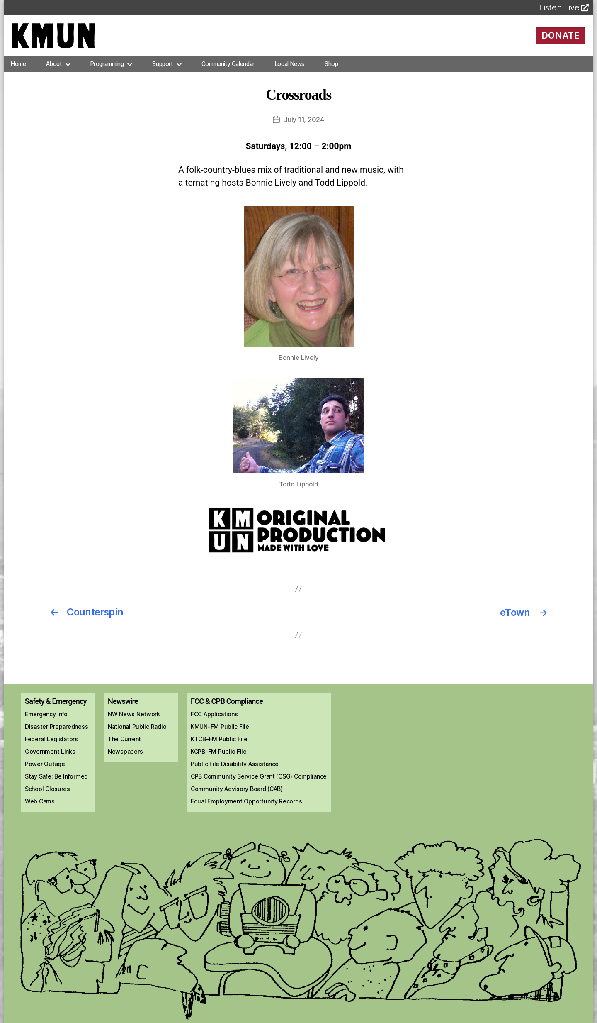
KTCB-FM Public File (219, 742)
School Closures (47, 792)
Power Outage (45, 767)
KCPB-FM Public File (219, 754)
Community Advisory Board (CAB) (237, 792)
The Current (124, 742)
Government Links (50, 754)
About (53, 68)
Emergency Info (46, 717)
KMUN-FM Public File (220, 729)
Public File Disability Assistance (235, 767)
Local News (289, 68)
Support (162, 68)
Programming (107, 68)
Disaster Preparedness (56, 729)
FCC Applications (214, 717)
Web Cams (40, 804)
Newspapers (125, 754)
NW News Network (134, 717)
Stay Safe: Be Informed (56, 779)
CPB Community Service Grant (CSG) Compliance (259, 779)
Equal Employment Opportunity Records (246, 804)
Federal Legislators (51, 742)
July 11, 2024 (304, 124)
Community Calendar (228, 68)
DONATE (561, 37)
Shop (331, 68)
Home (18, 68)
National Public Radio (137, 729)
